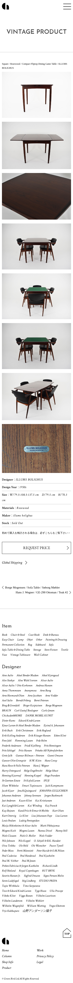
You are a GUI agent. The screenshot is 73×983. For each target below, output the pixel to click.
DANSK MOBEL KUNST (39, 715)
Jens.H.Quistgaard (27, 791)
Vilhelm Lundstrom (12, 901)
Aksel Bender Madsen (27, 675)
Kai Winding (35, 805)
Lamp (20, 639)
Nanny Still (61, 831)
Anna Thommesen (11, 690)
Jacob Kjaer (8, 791)
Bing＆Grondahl (11, 705)
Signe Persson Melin (53, 876)
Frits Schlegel (8, 750)
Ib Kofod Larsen (32, 780)
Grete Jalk (7, 755)
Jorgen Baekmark (53, 795)
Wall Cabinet (41, 655)
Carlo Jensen (47, 710)
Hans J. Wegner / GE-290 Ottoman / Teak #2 (42, 592)
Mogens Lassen (26, 831)
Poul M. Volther (10, 861)
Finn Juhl (6, 740)
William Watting (36, 906)
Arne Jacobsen (35, 695)
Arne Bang (45, 690)
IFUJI (46, 780)
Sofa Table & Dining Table (16, 650)
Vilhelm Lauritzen (45, 896)
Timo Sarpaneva (31, 886)
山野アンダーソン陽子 (37, 911)
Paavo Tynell (56, 845)
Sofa (51, 645)
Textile (64, 650)
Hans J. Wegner (41, 765)
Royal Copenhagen (29, 871)
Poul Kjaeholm (47, 856)
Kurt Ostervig (9, 816)
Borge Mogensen (54, 705)
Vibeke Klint (8, 896)
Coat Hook (34, 635)
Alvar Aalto (47, 680)
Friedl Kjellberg (32, 745)
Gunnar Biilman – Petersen (30, 755)
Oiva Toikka (8, 845)
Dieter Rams (8, 720)
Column (6, 956)
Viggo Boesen (26, 896)
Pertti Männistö (25, 851)
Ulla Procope (56, 891)
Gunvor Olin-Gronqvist (14, 760)
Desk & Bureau (51, 635)
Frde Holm (41, 740)
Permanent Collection (13, 645)
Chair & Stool (18, 635)
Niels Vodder (45, 836)
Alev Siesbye (8, 680)
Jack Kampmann (54, 785)
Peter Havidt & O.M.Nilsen (50, 851)
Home (5, 950)
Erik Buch (7, 730)
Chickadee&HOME (12, 715)
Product (6, 968)
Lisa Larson (61, 816)
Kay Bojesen (8, 811)
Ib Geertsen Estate (11, 780)
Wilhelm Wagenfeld (12, 906)
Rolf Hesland (8, 871)
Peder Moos (7, 851)
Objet (30, 639)
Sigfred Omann (32, 876)
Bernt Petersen (41, 700)
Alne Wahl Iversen (27, 680)
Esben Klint (60, 735)
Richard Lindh (49, 866)
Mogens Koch (9, 831)
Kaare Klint (25, 800)
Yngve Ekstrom (57, 906)
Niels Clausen (9, 836)
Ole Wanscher (38, 845)
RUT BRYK (48, 871)
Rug (30, 645)
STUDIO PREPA (48, 881)
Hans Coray (51, 760)
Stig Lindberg (28, 881)
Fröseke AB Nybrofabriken (49, 750)
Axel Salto (7, 700)
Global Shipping (12, 562)
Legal (40, 962)
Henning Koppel (33, 775)
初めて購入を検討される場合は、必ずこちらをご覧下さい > (36, 532)
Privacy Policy (45, 956)
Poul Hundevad (27, 856)
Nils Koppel (24, 841)
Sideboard (40, 645)
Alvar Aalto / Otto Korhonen (17, 685)
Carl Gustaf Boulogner (26, 710)
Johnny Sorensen (32, 795)
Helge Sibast (52, 771)
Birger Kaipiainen (32, 705)
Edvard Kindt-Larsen (29, 720)
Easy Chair (8, 639)
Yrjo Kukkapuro (10, 911)
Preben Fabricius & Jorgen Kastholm (20, 866)
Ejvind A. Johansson (54, 725)
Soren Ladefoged (10, 881)
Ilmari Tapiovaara (32, 785)
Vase (4, 655)
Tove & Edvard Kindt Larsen (16, 891)
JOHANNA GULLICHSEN (54, 791)
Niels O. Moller (28, 836)
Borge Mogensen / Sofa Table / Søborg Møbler (32, 587)
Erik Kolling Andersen (13, 735)
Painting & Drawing (56, 639)
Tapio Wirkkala (10, 886)
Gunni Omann (55, 755)
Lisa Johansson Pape (42, 816)
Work (40, 950)
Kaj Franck (51, 805)
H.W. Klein (35, 760)
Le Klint (23, 816)
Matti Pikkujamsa (50, 825)
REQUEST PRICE (36, 548)
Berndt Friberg (23, 700)
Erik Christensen (24, 730)
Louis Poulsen (9, 820)
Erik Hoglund (44, 730)
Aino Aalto (7, 675)
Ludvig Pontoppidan (29, 820)
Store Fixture (50, 650)
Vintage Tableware (20, 655)
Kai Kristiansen (43, 800)
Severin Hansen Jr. (11, 876)
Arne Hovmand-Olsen (13, 695)
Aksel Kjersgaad (50, 675)
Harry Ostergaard (11, 771)
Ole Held (23, 845)
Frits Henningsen (52, 745)
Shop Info (7, 962)
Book (4, 635)
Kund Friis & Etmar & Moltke (33, 811)
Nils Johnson (8, 841)
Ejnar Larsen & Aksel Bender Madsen (21, 725)
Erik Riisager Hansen (39, 735)
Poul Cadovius (9, 856)
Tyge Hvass (40, 891)
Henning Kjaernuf (11, 775)
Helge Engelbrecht (33, 771)
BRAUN (6, 710)
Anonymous (30, 690)
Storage (37, 650)
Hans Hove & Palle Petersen (16, 765)
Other (39, 639)
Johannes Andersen (11, 795)
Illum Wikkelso (10, 785)
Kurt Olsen (58, 811)
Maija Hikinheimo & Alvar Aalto (19, 825)
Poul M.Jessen (28, 861)
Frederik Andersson (11, 745)
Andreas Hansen (44, 685)
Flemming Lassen (24, 740)
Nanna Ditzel (45, 831)
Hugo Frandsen (52, 775)
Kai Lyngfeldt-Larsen (13, 805)
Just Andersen (8, 800)
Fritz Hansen (25, 750)
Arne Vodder (51, 695)
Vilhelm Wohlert (35, 901)
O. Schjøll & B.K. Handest (47, 841)
